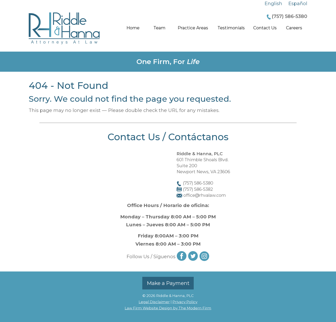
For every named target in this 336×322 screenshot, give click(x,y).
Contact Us (265, 27)
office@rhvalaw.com (204, 195)
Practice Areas (193, 27)
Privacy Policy (184, 302)
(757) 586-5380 (289, 16)
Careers (294, 27)
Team (159, 27)
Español (297, 3)
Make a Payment (168, 283)
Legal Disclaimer (154, 302)
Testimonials (231, 27)
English (273, 3)
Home (133, 27)
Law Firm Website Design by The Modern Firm (168, 308)
